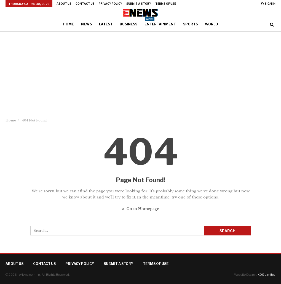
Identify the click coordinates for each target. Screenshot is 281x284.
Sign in (268, 3)
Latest (106, 24)
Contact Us (85, 3)
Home (68, 24)
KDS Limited (266, 275)
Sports (190, 24)
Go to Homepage (140, 208)
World (211, 24)
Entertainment (160, 22)
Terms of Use (165, 3)
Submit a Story (138, 3)
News (86, 24)
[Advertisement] (140, 73)
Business (128, 24)
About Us (64, 3)
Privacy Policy (110, 3)
